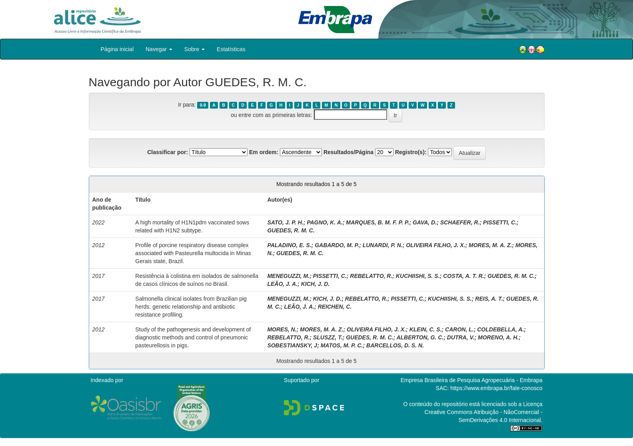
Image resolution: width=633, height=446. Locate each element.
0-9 (203, 105)
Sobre (194, 49)
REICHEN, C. (335, 306)
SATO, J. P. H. (285, 222)
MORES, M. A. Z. (490, 245)
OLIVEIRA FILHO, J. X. (435, 245)
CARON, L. (459, 329)
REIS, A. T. (489, 298)
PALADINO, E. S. (289, 245)
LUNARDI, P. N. (383, 245)
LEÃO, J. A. (282, 284)
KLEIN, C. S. (425, 329)
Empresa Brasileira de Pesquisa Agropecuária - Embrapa (472, 380)
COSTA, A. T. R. (463, 276)
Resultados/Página (348, 152)
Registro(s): (411, 152)
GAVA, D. (425, 222)
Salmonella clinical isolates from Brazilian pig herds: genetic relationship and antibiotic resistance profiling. (191, 306)
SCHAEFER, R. (460, 222)
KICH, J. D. (315, 284)
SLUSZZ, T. (328, 337)
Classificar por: (167, 152)
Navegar (159, 49)
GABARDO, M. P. (337, 245)
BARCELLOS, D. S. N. (395, 345)
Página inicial (117, 49)
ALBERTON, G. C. (419, 337)
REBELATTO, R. (371, 276)
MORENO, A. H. (498, 337)
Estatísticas (231, 49)
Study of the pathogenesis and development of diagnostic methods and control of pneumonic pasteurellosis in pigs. (193, 337)
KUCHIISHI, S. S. (418, 276)
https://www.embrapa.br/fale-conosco (496, 388)
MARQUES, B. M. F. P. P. (377, 222)
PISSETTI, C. (500, 222)
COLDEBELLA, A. (500, 329)
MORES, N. (281, 329)
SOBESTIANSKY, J (292, 345)
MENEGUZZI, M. (288, 276)
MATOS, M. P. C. (342, 345)
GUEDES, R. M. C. (290, 230)
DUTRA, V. (461, 337)
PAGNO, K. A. (324, 222)
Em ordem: (263, 152)
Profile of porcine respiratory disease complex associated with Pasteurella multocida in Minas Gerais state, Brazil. (193, 253)
